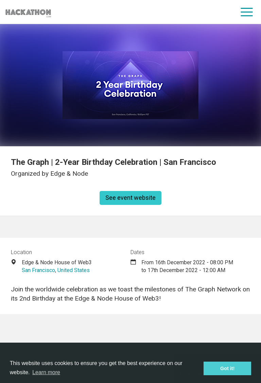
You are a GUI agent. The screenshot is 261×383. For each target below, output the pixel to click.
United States (73, 270)
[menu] (247, 12)
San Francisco (38, 270)
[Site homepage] (28, 12)
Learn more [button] (46, 372)
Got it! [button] (227, 368)
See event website (130, 197)
